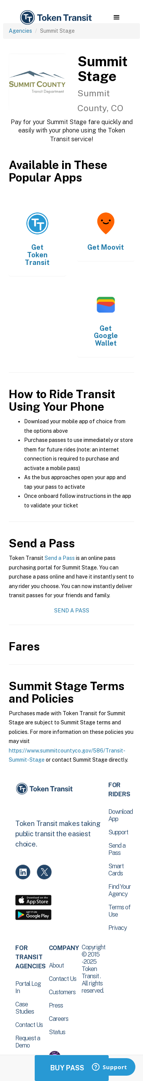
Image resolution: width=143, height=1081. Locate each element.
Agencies (20, 31)
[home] (55, 18)
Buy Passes (71, 1068)
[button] (116, 17)
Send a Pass (60, 558)
